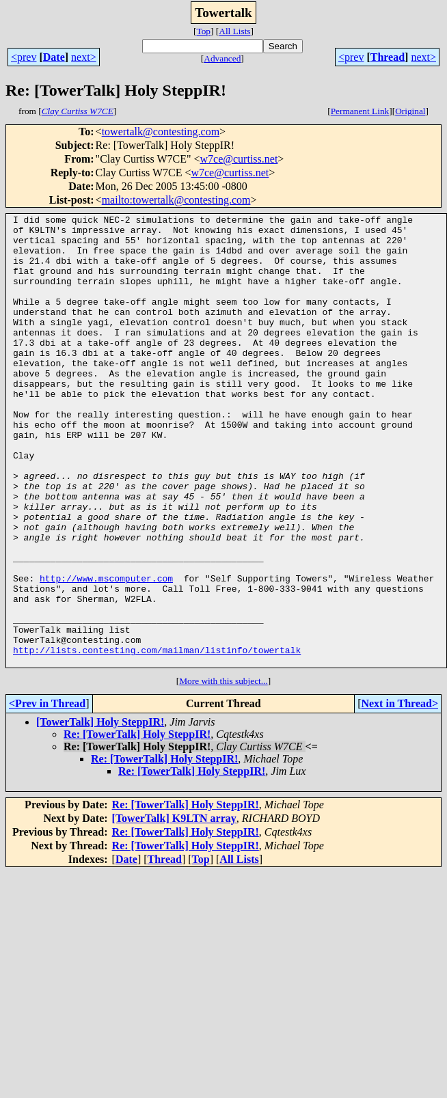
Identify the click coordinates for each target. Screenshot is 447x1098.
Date (54, 57)
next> (83, 57)
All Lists (234, 31)
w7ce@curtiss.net (239, 159)
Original (410, 111)
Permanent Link (360, 111)
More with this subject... (223, 771)
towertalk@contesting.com (160, 131)
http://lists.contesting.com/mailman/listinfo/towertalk (157, 738)
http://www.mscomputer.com (106, 652)
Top (203, 31)
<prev (23, 57)
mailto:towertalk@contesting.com (176, 200)
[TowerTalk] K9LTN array (174, 908)
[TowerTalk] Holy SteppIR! (100, 812)
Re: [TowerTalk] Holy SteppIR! (137, 824)
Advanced (222, 58)
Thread (387, 57)
